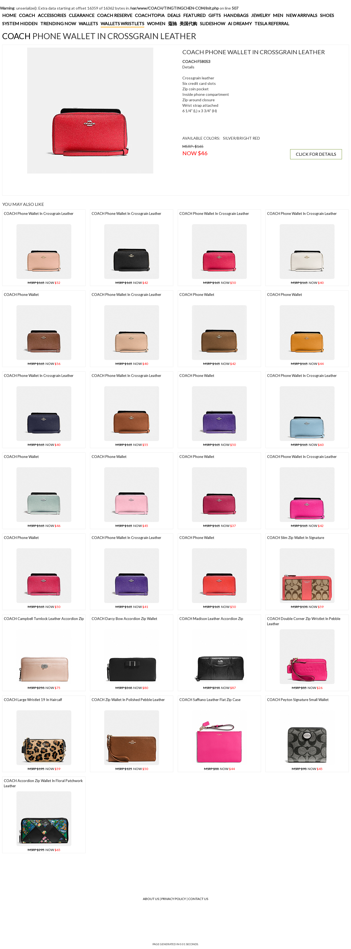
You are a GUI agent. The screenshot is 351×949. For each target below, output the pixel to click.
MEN (278, 15)
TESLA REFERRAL (271, 23)
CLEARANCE (81, 15)
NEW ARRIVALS (301, 15)
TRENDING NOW (58, 23)
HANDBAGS (235, 15)
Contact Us (198, 899)
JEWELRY (260, 15)
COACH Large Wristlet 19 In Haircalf (33, 699)
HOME (9, 15)
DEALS (173, 15)
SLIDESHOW (212, 23)
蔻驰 (172, 23)
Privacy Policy (173, 899)
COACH (27, 15)
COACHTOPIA (150, 15)
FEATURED (194, 15)
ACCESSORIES (52, 15)
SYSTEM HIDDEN (20, 23)
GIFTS (214, 15)
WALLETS (88, 23)
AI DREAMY (240, 23)
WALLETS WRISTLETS (122, 23)
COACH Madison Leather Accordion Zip (211, 618)
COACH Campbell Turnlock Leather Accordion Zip (44, 618)
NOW (44, 283)
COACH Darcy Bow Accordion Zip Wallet (124, 618)
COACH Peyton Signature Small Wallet (298, 699)
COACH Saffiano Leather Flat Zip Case (209, 699)
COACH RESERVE (114, 15)
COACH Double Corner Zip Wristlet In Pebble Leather (303, 621)
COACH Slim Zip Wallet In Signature (295, 537)
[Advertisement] (90, 184)
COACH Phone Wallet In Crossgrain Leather (38, 213)
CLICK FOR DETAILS (316, 154)
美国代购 (188, 23)
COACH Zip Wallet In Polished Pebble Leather (128, 699)
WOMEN (156, 23)
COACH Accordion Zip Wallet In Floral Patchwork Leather (43, 783)
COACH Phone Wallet (21, 294)
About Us (151, 899)
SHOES (327, 15)
